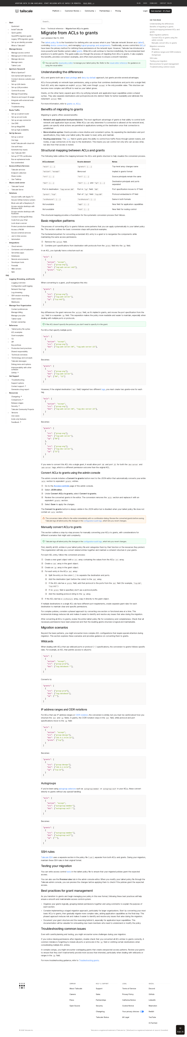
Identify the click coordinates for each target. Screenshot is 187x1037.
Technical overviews (19, 355)
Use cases (15, 416)
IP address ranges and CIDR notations (166, 52)
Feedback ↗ (16, 422)
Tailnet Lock (16, 65)
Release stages (17, 403)
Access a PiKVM (17, 229)
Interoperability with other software (21, 368)
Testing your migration (158, 61)
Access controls (61, 486)
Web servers (16, 269)
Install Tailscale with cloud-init (22, 143)
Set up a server (17, 137)
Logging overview (18, 283)
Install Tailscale (17, 29)
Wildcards (155, 49)
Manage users (16, 62)
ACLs (142, 45)
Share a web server (17, 183)
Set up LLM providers (19, 87)
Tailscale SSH (47, 857)
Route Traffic (14, 110)
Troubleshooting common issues (162, 67)
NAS (13, 272)
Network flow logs (18, 289)
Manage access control (20, 53)
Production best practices (21, 348)
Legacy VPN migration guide (22, 39)
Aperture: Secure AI (17, 69)
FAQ (7, 275)
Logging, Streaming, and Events (22, 279)
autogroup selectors (67, 788)
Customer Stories (73, 11)
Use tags (14, 140)
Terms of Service (129, 988)
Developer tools (17, 262)
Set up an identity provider (21, 42)
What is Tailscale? (18, 45)
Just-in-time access (18, 236)
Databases (15, 256)
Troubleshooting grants (89, 960)
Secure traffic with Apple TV (22, 197)
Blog (138, 3)
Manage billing (17, 312)
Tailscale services (18, 170)
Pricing (118, 11)
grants (79, 51)
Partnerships (106, 11)
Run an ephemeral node (20, 159)
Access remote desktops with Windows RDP (22, 207)
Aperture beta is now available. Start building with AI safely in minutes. (54, 3)
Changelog (100, 1011)
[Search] (71, 21)
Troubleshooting (17, 107)
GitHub (151, 994)
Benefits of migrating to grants (161, 27)
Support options (17, 383)
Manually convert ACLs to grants (164, 43)
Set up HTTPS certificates (21, 156)
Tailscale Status (102, 1017)
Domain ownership (18, 322)
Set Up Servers (15, 133)
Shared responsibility (19, 351)
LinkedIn (152, 1000)
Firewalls (14, 265)
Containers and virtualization (22, 249)
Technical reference (55, 29)
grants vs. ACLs (73, 103)
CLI (12, 339)
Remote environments (20, 259)
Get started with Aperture (21, 76)
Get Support (14, 376)
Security (99, 1006)
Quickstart (15, 26)
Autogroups (156, 55)
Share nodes (16, 176)
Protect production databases (23, 226)
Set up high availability (20, 130)
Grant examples (17, 335)
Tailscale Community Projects (22, 409)
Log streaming (16, 292)
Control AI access (18, 91)
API (12, 342)
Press (72, 1000)
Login (145, 11)
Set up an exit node (19, 117)
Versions (14, 413)
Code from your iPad (19, 220)
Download (153, 3)
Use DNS (14, 123)
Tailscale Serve (17, 190)
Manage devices (17, 59)
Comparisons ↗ (17, 400)
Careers (73, 994)
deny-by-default (89, 77)
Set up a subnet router (20, 114)
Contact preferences (19, 309)
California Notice (129, 1000)
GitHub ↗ (15, 373)
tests (69, 871)
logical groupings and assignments (95, 45)
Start (11, 23)
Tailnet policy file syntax (20, 329)
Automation (15, 239)
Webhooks (15, 302)
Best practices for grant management (164, 64)
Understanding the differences (162, 24)
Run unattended (17, 163)
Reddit (151, 1011)
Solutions (13, 193)
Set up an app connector (21, 120)
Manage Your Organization (20, 305)
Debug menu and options (21, 364)
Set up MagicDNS (18, 127)
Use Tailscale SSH (18, 153)
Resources (13, 393)
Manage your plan (18, 315)
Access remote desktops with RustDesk (22, 213)
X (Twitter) (153, 1023)
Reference (15, 103)
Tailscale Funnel (17, 186)
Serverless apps (17, 253)
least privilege (71, 77)
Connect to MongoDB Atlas (22, 217)
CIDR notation (81, 715)
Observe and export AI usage (22, 97)
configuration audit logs (92, 521)
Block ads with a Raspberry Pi (22, 203)
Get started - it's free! (160, 11)
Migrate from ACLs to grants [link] (77, 29)
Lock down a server (19, 223)
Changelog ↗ (16, 397)
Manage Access (15, 49)
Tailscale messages (18, 361)
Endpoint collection (18, 173)
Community (90, 11)
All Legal (125, 1017)
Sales (98, 994)
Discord (152, 988)
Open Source (75, 1006)
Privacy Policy (127, 994)
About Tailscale (76, 988)
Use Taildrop (16, 179)
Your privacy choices (133, 1011)
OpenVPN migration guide (21, 36)
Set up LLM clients (18, 84)
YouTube (152, 1017)
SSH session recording (20, 295)
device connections (58, 45)
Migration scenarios (157, 46)
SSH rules (153, 58)
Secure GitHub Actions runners (23, 200)
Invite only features (18, 419)
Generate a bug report (20, 389)
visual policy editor (65, 63)
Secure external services (21, 233)
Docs (145, 3)
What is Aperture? (18, 73)
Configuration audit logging (21, 286)
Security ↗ (15, 406)
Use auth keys (16, 147)
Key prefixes (16, 345)
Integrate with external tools (22, 100)
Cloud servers (16, 246)
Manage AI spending (19, 94)
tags (103, 389)
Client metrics (16, 299)
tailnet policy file (52, 42)
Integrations (14, 243)
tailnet (140, 42)
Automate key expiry (19, 150)
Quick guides (16, 33)
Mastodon (153, 1006)
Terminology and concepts (21, 358)
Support (99, 988)
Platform (57, 11)
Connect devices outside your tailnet (23, 80)
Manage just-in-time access (22, 56)
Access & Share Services (19, 166)
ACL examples (16, 332)
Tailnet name (16, 319)
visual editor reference (118, 63)
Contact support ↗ (18, 386)
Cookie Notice (128, 1006)
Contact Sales (166, 3)
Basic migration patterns (159, 35)
